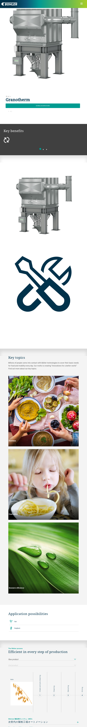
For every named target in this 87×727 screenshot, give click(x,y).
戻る (10, 111)
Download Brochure (43, 106)
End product (42, 665)
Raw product (42, 659)
